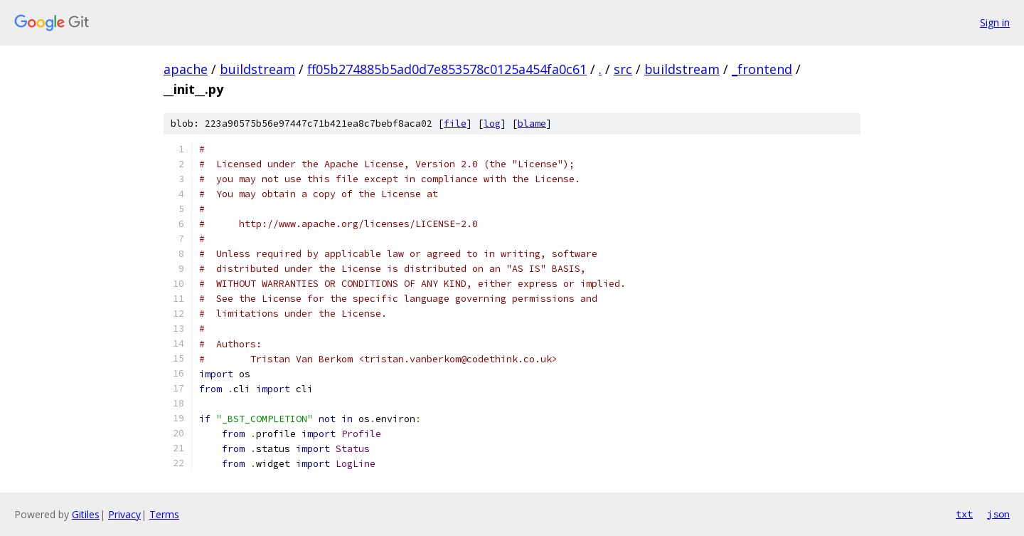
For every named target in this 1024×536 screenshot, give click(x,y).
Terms (164, 514)
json (998, 514)
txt (964, 514)
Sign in (995, 22)
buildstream (257, 69)
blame (532, 123)
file (455, 123)
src (623, 69)
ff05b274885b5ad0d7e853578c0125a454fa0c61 (447, 69)
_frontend (762, 69)
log (492, 123)
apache (186, 69)
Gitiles (86, 514)
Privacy (124, 514)
